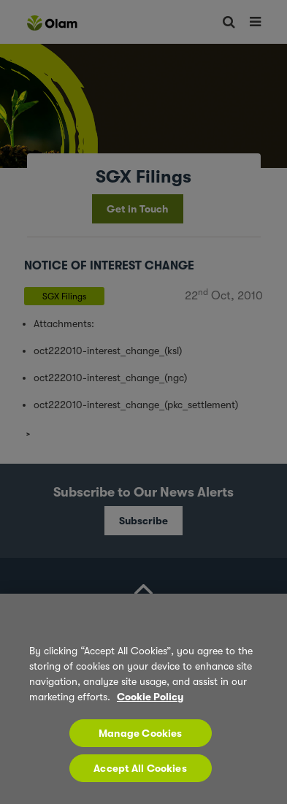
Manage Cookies (141, 733)
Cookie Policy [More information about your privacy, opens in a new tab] (150, 696)
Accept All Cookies (140, 768)
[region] (143, 699)
